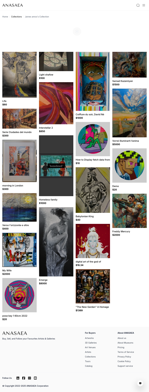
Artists (88, 352)
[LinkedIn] (18, 378)
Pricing (121, 347)
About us (122, 338)
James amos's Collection (37, 16)
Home (5, 16)
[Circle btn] (76, 41)
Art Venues (90, 347)
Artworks (89, 338)
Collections (16, 16)
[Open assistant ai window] (140, 383)
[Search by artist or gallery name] (138, 5)
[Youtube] (35, 378)
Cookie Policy (124, 361)
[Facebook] (23, 378)
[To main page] (12, 5)
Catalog (88, 366)
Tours (87, 361)
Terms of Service (126, 352)
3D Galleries (91, 342)
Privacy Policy (124, 356)
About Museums (125, 342)
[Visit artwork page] (19, 75)
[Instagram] (29, 378)
